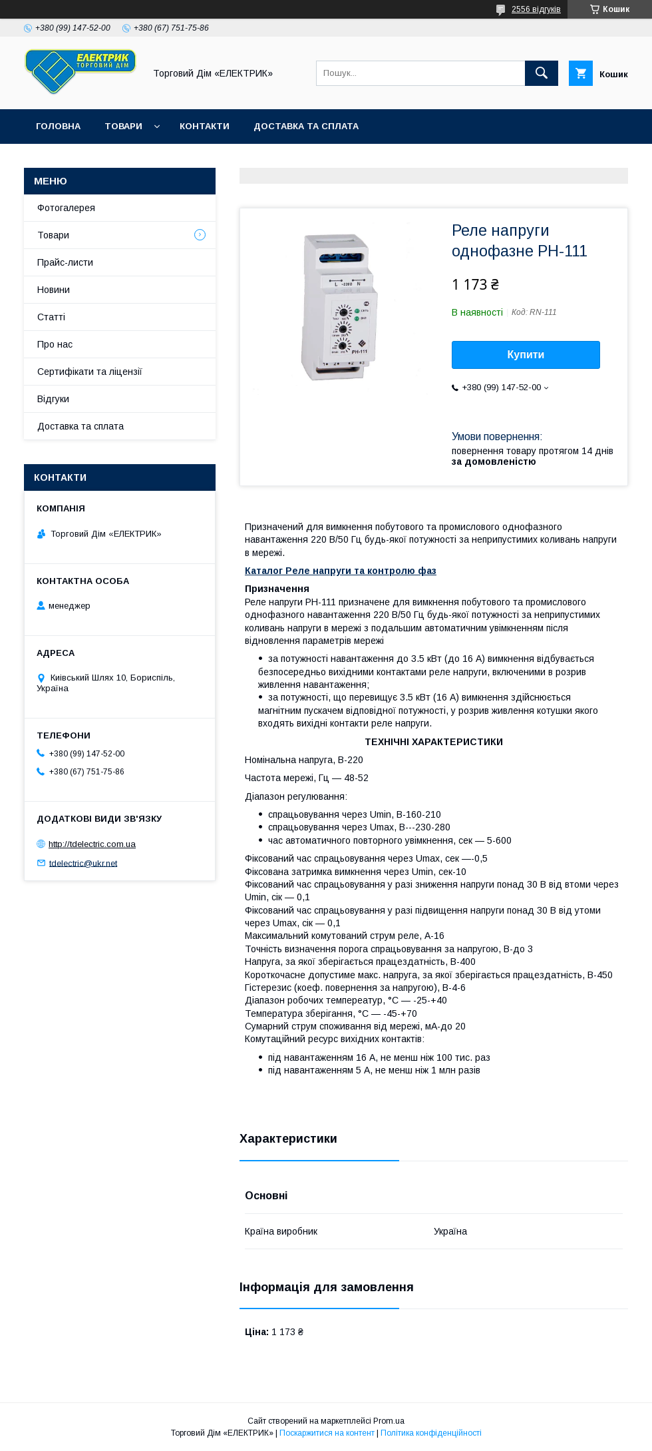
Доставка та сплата (306, 126)
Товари (123, 126)
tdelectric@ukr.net (83, 863)
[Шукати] (541, 73)
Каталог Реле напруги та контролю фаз (340, 570)
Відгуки (53, 399)
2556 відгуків (536, 9)
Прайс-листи (65, 262)
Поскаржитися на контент (327, 1433)
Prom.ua (389, 1421)
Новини (53, 289)
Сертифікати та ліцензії (89, 371)
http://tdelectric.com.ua (92, 844)
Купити (526, 354)
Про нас (55, 344)
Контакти (205, 126)
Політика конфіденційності (431, 1433)
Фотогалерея (66, 207)
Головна (58, 126)
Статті (51, 317)
